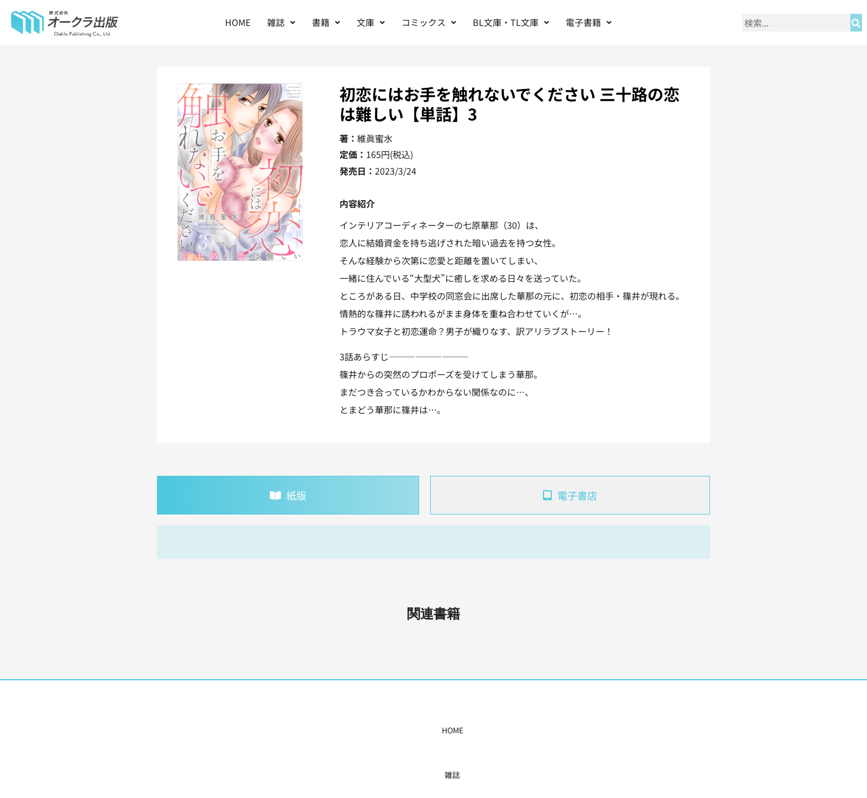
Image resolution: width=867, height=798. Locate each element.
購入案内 (414, 730)
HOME (237, 22)
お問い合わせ (603, 730)
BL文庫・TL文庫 (511, 22)
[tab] (288, 495)
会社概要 (547, 730)
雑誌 (281, 22)
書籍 (326, 22)
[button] (281, 22)
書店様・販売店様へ (481, 730)
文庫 (371, 22)
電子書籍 (589, 22)
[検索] (856, 23)
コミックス (428, 22)
